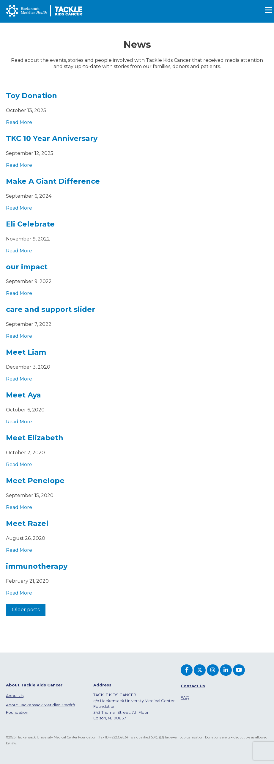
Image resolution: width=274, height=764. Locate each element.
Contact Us (193, 685)
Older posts (26, 609)
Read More (19, 122)
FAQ (185, 697)
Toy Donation (31, 95)
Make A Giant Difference (53, 181)
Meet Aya (23, 395)
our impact (27, 266)
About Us (14, 695)
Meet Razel (27, 523)
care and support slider (50, 309)
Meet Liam (26, 352)
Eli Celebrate (30, 224)
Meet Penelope (35, 480)
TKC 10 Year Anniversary (51, 138)
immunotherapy (36, 566)
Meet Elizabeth (34, 437)
